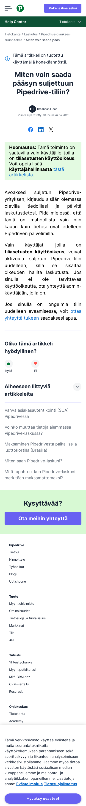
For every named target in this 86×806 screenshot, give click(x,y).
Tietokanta (13, 34)
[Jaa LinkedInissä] (41, 130)
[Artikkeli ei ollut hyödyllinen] (35, 364)
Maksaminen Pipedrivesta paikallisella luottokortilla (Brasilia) (41, 447)
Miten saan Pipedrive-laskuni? (33, 461)
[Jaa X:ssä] (51, 130)
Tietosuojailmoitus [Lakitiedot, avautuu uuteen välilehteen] (60, 784)
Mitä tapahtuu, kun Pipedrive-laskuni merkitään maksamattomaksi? (40, 474)
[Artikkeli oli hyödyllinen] (9, 364)
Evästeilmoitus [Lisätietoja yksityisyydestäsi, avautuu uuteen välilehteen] (29, 784)
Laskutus (31, 34)
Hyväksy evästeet (43, 798)
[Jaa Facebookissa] (30, 130)
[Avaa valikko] (8, 8)
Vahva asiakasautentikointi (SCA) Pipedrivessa (37, 413)
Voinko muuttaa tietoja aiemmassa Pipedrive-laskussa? (38, 430)
